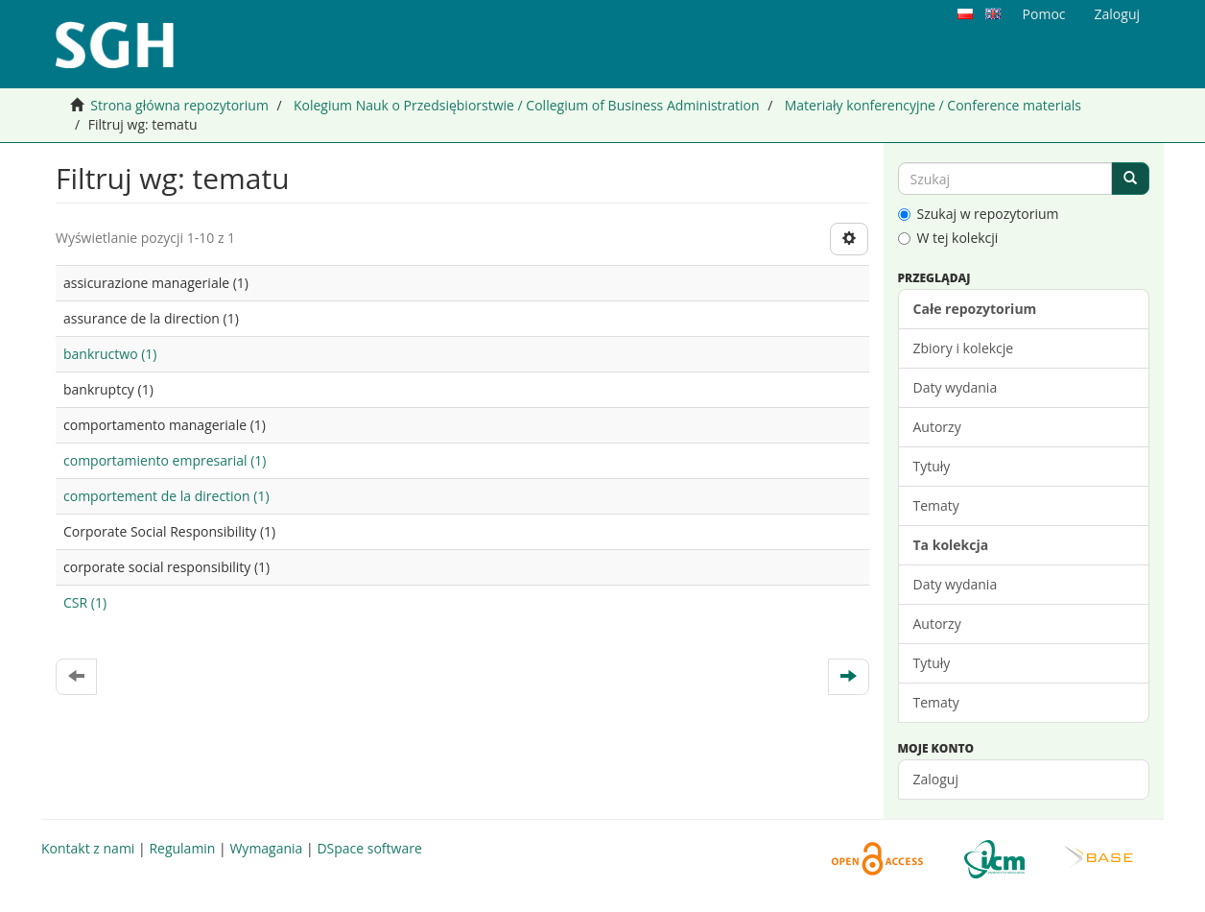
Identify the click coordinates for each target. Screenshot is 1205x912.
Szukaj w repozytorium (978, 213)
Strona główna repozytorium (179, 105)
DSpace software (369, 848)
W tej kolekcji (948, 237)
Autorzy (937, 427)
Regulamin (182, 848)
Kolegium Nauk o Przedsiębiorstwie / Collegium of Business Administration (527, 105)
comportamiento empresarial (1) (164, 460)
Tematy (936, 505)
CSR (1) (84, 602)
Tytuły (932, 466)
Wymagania (265, 848)
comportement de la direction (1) (166, 496)
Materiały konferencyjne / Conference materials (933, 105)
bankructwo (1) (109, 354)
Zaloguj (935, 779)
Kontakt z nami (87, 848)
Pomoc (1044, 14)
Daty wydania (955, 387)
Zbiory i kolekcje (963, 348)
